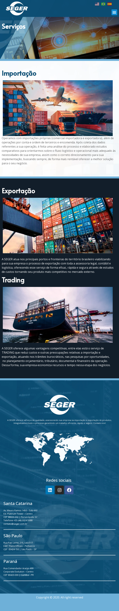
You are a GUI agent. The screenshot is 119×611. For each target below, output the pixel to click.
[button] (114, 12)
